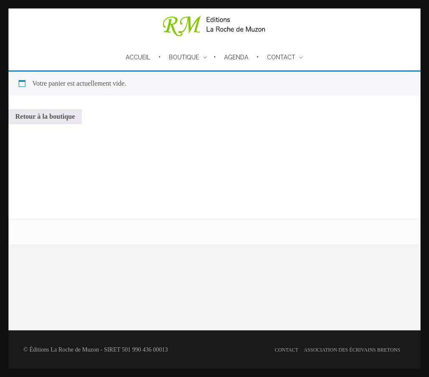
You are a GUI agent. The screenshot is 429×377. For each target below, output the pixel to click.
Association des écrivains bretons (352, 350)
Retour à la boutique (45, 116)
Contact (286, 350)
